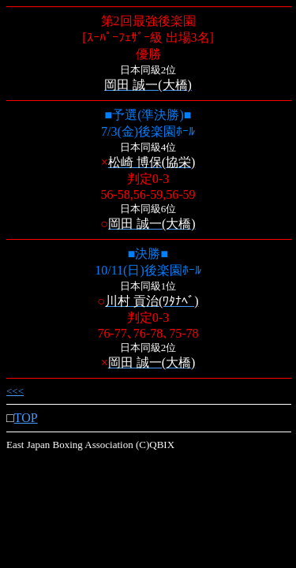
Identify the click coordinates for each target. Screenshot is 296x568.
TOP (26, 417)
